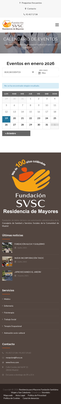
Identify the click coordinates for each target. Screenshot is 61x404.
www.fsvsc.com (12, 362)
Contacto (31, 8)
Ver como (43, 70)
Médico (7, 299)
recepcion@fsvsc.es (14, 357)
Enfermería (8, 306)
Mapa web (8, 395)
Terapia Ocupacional (13, 326)
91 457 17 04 (32, 14)
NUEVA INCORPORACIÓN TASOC (29, 258)
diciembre (10, 133)
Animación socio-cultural (14, 333)
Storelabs (46, 392)
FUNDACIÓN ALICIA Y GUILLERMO (30, 244)
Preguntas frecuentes (32, 3)
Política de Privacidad (37, 395)
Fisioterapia (9, 312)
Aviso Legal (20, 395)
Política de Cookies (12, 398)
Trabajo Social (10, 319)
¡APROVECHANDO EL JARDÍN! (28, 272)
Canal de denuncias (31, 398)
